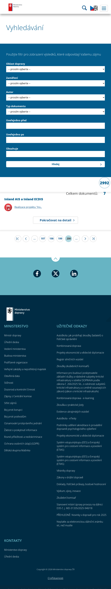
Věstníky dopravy (66, 470)
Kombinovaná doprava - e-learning (75, 398)
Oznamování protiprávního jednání (23, 423)
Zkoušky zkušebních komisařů (73, 366)
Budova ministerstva (15, 355)
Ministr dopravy (12, 335)
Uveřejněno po (15, 134)
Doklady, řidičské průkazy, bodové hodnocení (81, 484)
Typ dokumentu (16, 106)
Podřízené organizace (16, 362)
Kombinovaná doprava (69, 346)
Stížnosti (8, 382)
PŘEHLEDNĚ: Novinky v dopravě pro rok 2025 (81, 515)
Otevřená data (12, 376)
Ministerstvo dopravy (15, 7)
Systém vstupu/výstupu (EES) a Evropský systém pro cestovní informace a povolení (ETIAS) (79, 446)
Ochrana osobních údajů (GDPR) (21, 443)
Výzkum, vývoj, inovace (69, 491)
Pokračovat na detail (55, 220)
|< (18, 238)
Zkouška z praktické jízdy (70, 405)
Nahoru (55, 259)
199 (60, 238)
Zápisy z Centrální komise (18, 396)
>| (93, 238)
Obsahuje (12, 148)
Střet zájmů (10, 403)
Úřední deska (11, 342)
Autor (9, 92)
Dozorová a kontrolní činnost (19, 389)
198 (51, 238)
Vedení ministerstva (15, 349)
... (34, 238)
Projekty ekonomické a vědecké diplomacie (80, 352)
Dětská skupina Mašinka (17, 450)
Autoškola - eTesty (66, 418)
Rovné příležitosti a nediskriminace (23, 437)
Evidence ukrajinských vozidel (73, 411)
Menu (104, 8)
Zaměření (12, 78)
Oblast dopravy (15, 63)
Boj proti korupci (13, 409)
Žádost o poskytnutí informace (20, 430)
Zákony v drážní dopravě (70, 477)
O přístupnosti (55, 578)
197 (43, 238)
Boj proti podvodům (15, 416)
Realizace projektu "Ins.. (28, 207)
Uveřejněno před (16, 120)
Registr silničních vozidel (70, 359)
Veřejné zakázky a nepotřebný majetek (25, 369)
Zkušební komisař (66, 497)
